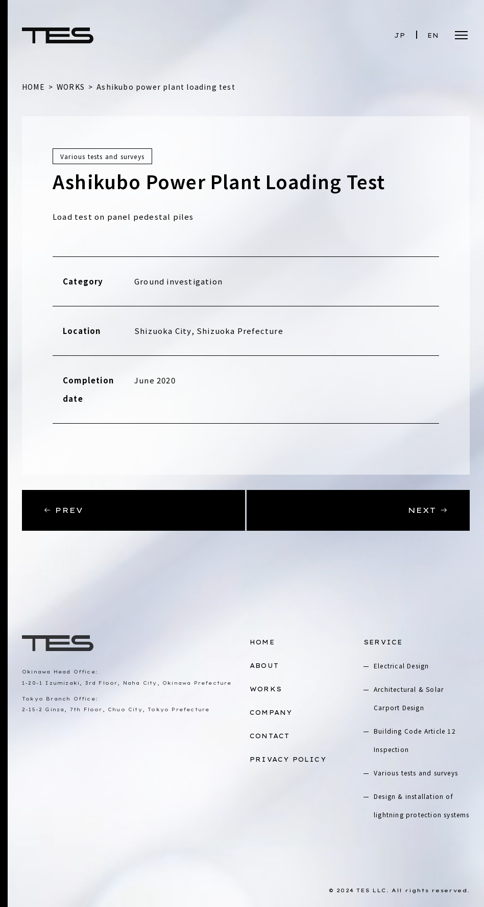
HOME (262, 642)
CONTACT (269, 736)
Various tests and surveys (416, 772)
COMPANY (271, 712)
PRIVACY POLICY (288, 759)
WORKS (266, 689)
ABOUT (264, 665)
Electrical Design (401, 665)
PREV (63, 510)
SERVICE (383, 642)
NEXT (428, 510)
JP (399, 35)
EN (433, 35)
